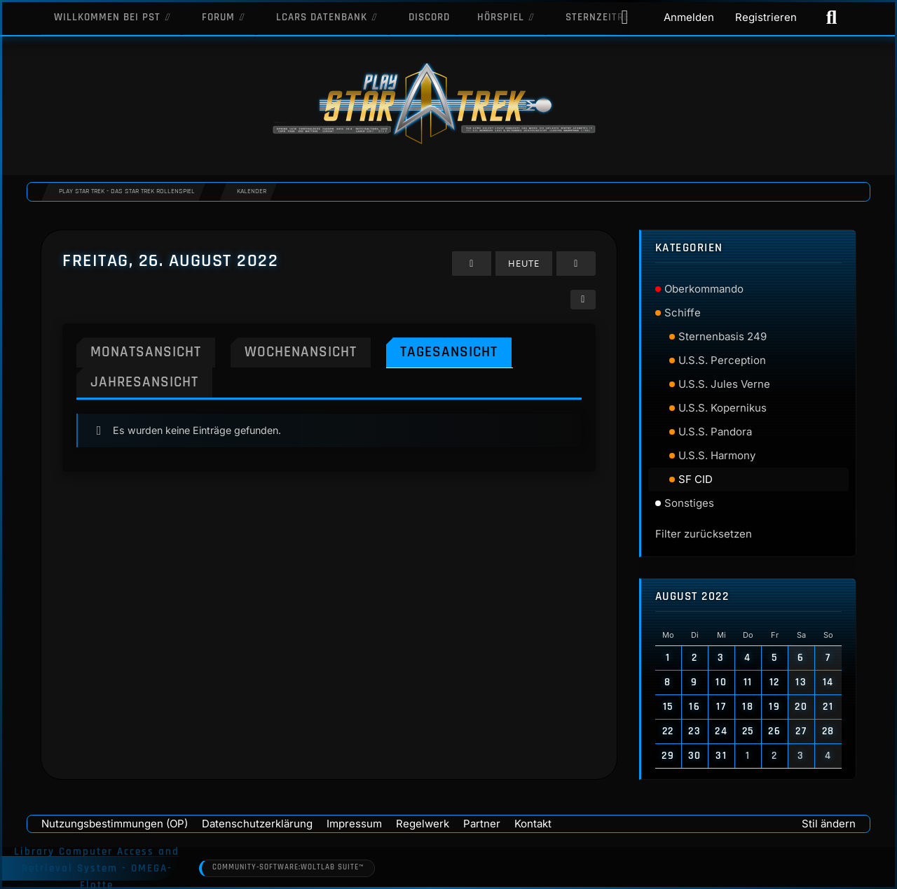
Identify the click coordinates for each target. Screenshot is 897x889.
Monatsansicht (145, 351)
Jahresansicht (144, 381)
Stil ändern (829, 823)
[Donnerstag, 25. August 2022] (472, 263)
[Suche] (831, 17)
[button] (583, 299)
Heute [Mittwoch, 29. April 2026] (524, 263)
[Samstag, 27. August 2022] (576, 263)
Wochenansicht (301, 351)
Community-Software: (288, 868)
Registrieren (766, 17)
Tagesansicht (449, 351)
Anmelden (689, 17)
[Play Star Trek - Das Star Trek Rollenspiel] (448, 105)
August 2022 (692, 596)
